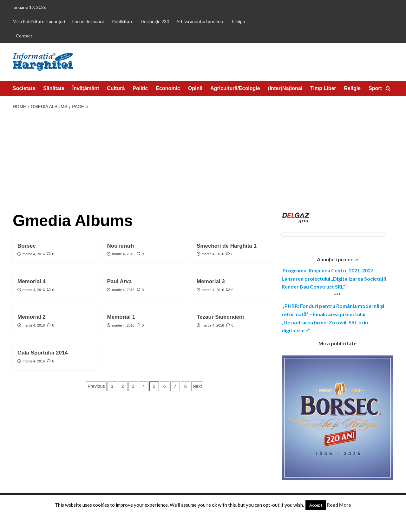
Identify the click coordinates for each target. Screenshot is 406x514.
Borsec (26, 246)
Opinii (195, 88)
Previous (96, 386)
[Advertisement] (203, 161)
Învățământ (85, 88)
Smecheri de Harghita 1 (227, 246)
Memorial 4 (31, 281)
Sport (375, 88)
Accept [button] (315, 505)
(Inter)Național (285, 88)
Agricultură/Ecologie (235, 88)
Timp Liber (323, 88)
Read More (339, 505)
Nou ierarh (120, 246)
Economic (168, 88)
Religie (352, 88)
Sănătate (53, 88)
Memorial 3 (211, 281)
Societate (24, 88)
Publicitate (123, 21)
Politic (140, 88)
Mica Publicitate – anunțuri (39, 21)
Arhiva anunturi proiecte (200, 21)
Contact (24, 35)
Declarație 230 (155, 21)
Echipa (238, 21)
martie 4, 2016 (34, 254)
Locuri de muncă (88, 21)
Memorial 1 (121, 317)
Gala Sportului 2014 (42, 353)
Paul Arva (119, 281)
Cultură (116, 88)
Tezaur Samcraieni (220, 317)
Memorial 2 (31, 317)
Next (197, 386)
